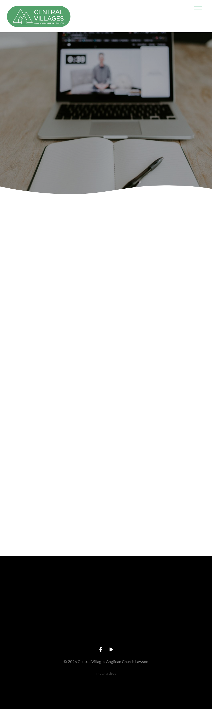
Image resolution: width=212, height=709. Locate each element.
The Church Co (106, 673)
